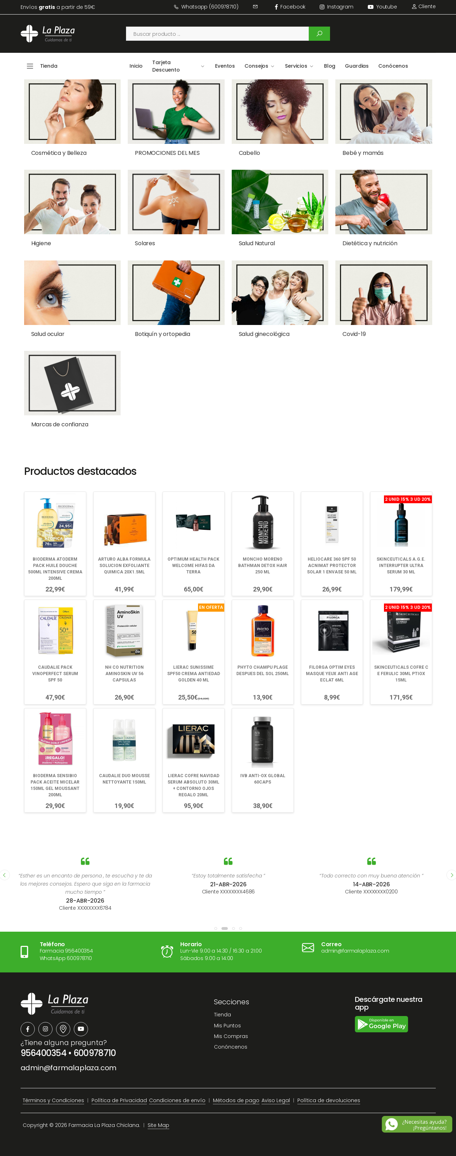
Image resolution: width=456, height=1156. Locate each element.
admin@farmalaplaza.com (69, 1068)
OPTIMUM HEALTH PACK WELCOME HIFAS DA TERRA (193, 565)
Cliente (423, 6)
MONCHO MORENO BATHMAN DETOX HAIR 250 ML (262, 565)
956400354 (44, 1053)
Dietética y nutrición (369, 243)
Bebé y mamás (363, 153)
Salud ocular (48, 334)
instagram (336, 6)
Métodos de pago (236, 1100)
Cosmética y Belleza (59, 153)
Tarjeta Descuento (166, 66)
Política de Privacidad (119, 1100)
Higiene (41, 243)
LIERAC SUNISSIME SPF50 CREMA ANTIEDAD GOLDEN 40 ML (193, 674)
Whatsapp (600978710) (206, 6)
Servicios (296, 65)
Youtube (382, 6)
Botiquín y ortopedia (162, 334)
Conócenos (393, 65)
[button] (215, 928)
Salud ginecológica (264, 334)
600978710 (94, 1053)
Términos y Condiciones (53, 1100)
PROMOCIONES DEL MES (167, 153)
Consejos (256, 65)
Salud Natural (257, 243)
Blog (329, 65)
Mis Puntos (227, 1025)
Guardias (357, 65)
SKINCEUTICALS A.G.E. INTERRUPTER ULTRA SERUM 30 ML (401, 565)
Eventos (225, 65)
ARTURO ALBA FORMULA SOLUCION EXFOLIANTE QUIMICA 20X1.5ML (124, 565)
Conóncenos (230, 1046)
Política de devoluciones (328, 1100)
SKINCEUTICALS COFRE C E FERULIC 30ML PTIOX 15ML (401, 674)
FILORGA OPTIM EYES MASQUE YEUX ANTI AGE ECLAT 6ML (332, 674)
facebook (290, 6)
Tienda (222, 1014)
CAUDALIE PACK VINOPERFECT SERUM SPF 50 (55, 674)
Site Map (158, 1125)
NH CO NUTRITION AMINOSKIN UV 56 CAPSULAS (124, 674)
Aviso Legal (276, 1100)
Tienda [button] (48, 65)
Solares (145, 243)
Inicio (136, 65)
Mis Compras (231, 1036)
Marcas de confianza (59, 424)
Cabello (249, 153)
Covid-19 (354, 334)
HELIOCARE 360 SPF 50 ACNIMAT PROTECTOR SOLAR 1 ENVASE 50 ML (332, 565)
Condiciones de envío (177, 1100)
